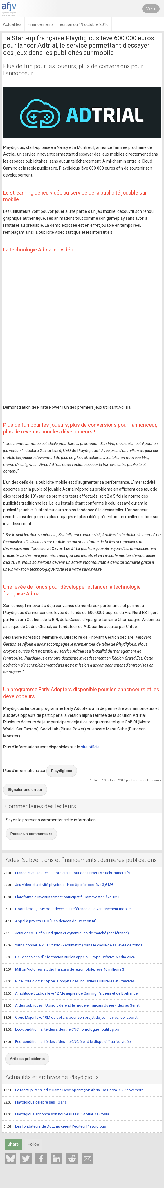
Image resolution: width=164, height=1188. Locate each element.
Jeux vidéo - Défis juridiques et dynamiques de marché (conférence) (66, 933)
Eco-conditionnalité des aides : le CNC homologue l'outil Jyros (61, 1030)
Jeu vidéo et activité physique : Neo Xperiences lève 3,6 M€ (58, 885)
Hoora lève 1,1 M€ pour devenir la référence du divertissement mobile (67, 909)
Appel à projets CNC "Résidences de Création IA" (50, 921)
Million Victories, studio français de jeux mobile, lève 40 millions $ (63, 970)
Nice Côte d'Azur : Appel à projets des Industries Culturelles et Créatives (69, 981)
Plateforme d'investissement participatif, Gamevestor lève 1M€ (61, 897)
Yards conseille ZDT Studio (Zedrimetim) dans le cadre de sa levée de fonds (73, 945)
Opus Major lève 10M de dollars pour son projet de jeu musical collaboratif (71, 1018)
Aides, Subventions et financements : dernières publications (81, 859)
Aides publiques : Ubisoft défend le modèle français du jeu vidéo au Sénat (71, 1006)
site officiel (90, 747)
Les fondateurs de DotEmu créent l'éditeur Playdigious (54, 1127)
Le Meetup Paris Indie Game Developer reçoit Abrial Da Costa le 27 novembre (73, 1090)
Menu (151, 8)
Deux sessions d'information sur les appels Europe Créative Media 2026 (69, 957)
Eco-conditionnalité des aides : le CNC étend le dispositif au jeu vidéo (67, 1042)
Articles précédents (27, 1058)
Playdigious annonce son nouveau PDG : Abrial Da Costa (56, 1114)
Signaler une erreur (25, 789)
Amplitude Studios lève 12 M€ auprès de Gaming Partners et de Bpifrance (70, 994)
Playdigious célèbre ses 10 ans (35, 1103)
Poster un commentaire (31, 833)
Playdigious (61, 770)
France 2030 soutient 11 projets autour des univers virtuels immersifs (66, 873)
